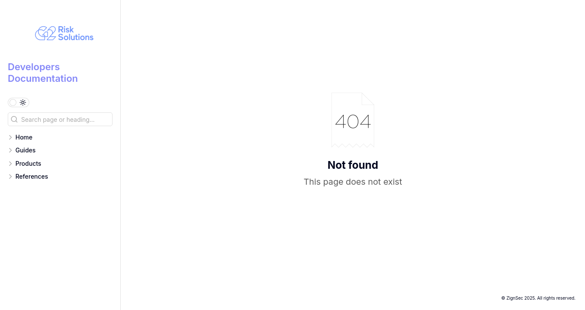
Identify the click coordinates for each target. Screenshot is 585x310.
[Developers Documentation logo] (64, 34)
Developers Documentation (43, 72)
